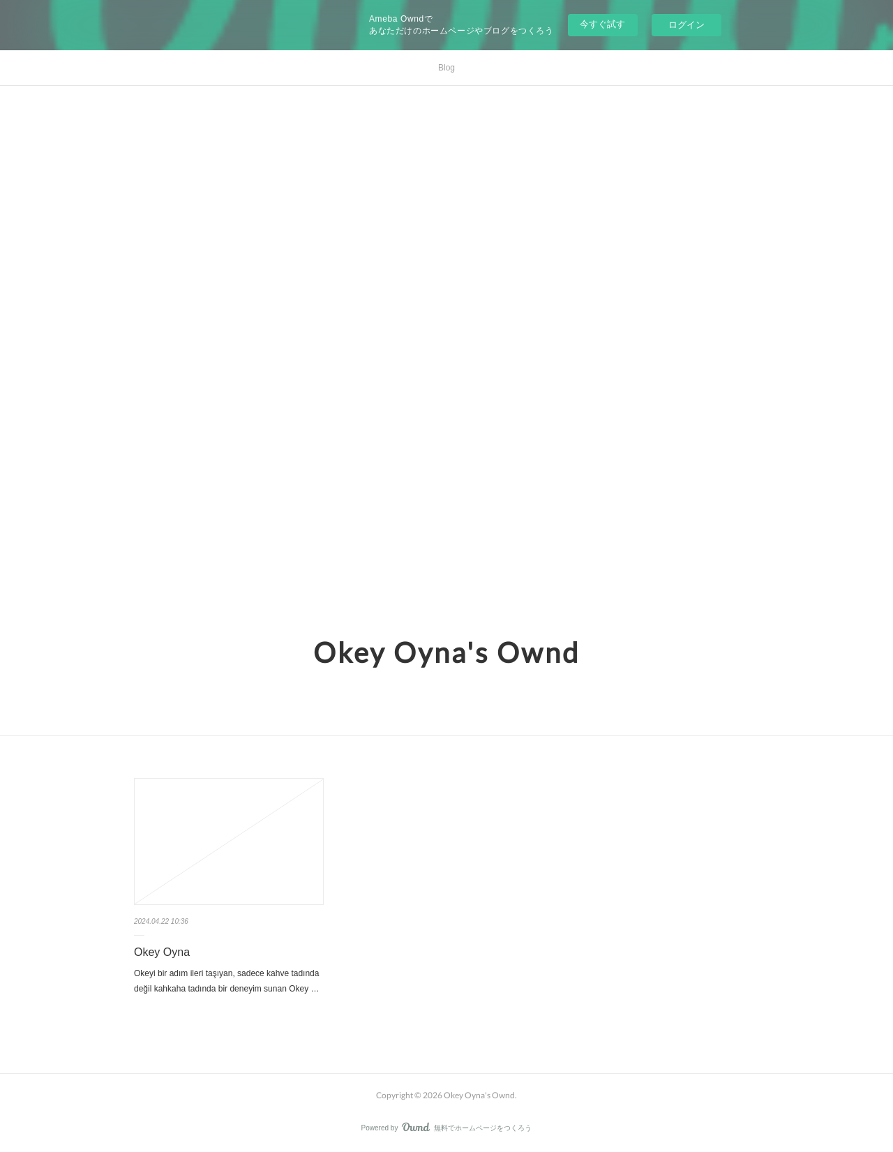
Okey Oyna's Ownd (446, 652)
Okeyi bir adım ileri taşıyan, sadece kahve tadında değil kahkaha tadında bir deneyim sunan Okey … (227, 981)
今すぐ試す (602, 24)
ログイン (686, 25)
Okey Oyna (162, 952)
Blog (446, 68)
